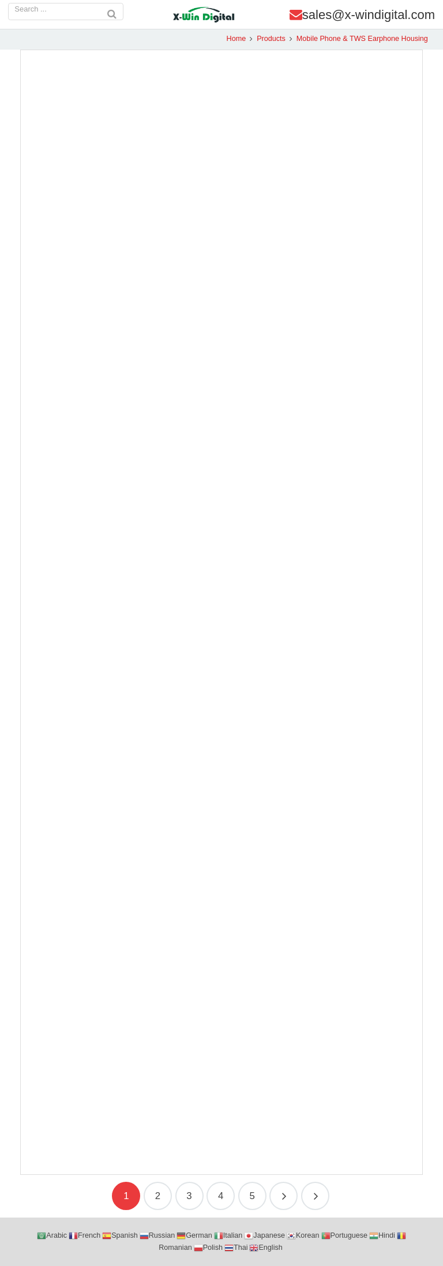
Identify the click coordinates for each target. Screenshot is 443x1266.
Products (265, 39)
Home (231, 39)
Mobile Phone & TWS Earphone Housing (357, 39)
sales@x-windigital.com (368, 14)
